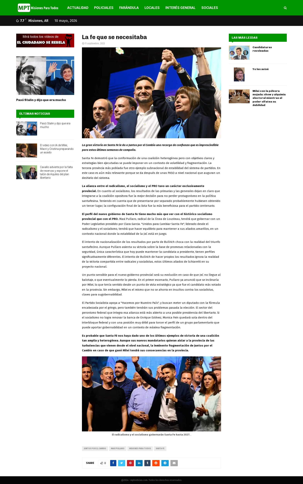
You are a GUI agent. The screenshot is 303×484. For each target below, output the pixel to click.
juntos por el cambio (95, 448)
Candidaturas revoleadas (262, 49)
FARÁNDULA (129, 8)
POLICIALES (103, 8)
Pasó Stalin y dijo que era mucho (41, 100)
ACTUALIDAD (77, 8)
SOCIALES (209, 8)
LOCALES (152, 8)
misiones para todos (140, 448)
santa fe (160, 448)
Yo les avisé (261, 69)
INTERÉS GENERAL (180, 8)
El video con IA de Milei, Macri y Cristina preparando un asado (57, 149)
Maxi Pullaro (117, 448)
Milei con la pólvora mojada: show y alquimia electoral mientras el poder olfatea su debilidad (269, 98)
